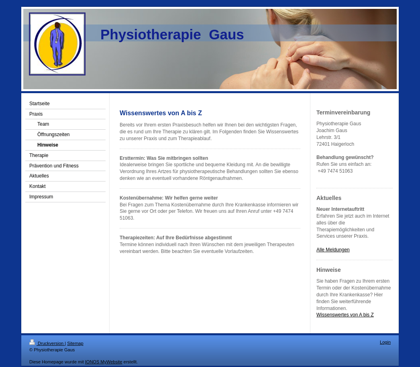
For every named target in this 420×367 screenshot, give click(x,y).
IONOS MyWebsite (103, 361)
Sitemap (75, 343)
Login (385, 342)
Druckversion (47, 343)
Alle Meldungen (333, 250)
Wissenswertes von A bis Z (345, 315)
